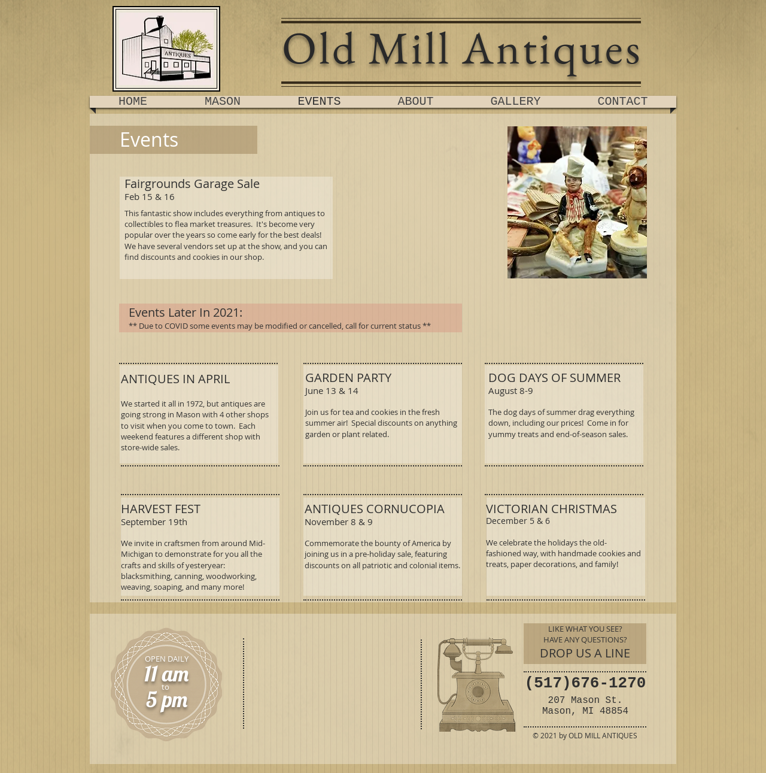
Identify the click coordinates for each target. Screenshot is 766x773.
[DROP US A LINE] (585, 653)
